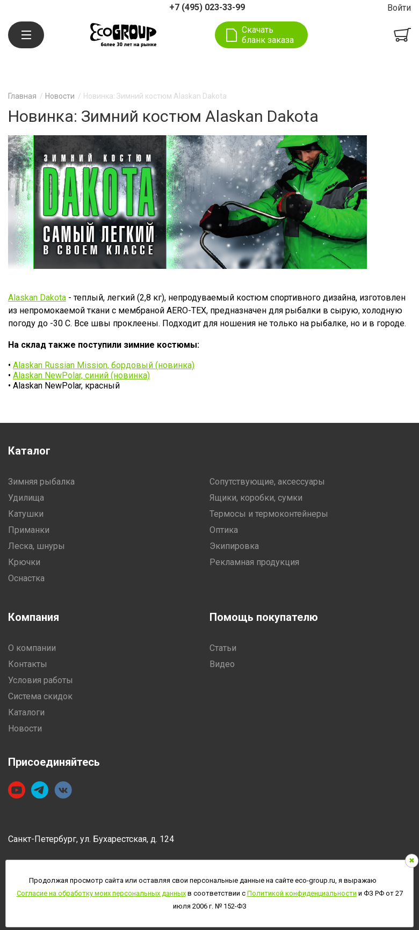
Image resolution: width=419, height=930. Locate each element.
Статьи (223, 648)
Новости (60, 96)
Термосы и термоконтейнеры (269, 514)
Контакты (27, 664)
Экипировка (234, 546)
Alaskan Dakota (37, 297)
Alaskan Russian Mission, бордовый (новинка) (103, 365)
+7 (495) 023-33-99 (207, 7)
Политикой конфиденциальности (302, 893)
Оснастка (26, 578)
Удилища (26, 498)
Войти (399, 8)
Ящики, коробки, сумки (256, 498)
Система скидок (40, 696)
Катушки (26, 514)
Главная (22, 96)
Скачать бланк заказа (268, 35)
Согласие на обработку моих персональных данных (101, 893)
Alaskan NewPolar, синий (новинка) (81, 375)
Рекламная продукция (254, 562)
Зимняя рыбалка (41, 482)
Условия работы (40, 680)
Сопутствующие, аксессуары (267, 482)
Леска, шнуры (36, 546)
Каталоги (26, 712)
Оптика (224, 530)
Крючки (24, 562)
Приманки (28, 530)
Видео (222, 664)
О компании (32, 648)
